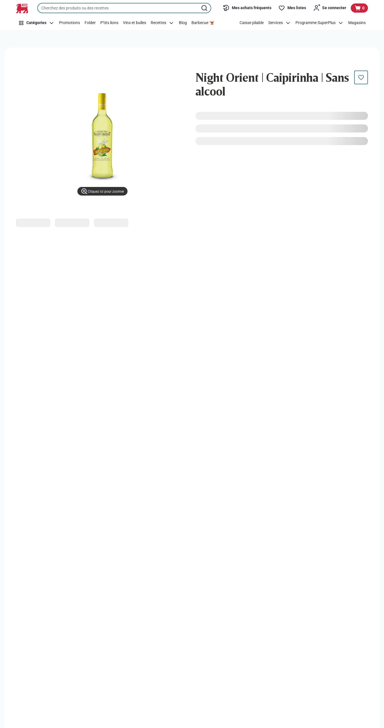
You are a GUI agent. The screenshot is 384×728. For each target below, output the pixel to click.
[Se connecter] (329, 8)
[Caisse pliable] (251, 23)
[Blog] (183, 23)
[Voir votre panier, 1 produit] (359, 8)
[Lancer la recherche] (205, 8)
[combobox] (124, 8)
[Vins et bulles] (134, 23)
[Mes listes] (292, 8)
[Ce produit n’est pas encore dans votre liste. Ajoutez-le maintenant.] (361, 77)
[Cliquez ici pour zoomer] (102, 191)
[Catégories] (36, 23)
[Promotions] (69, 23)
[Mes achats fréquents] (247, 8)
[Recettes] (162, 23)
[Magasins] (357, 23)
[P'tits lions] (109, 23)
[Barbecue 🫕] (202, 23)
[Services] (279, 23)
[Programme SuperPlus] (319, 23)
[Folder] (90, 23)
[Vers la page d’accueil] (22, 8)
